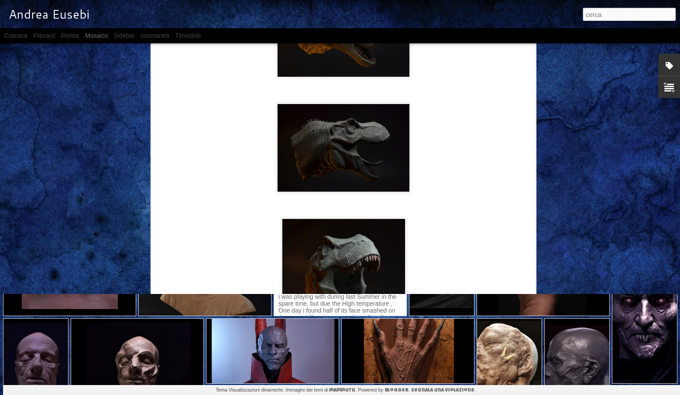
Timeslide (188, 35)
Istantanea (155, 35)
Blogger (397, 390)
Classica (15, 35)
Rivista (70, 35)
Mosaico (96, 35)
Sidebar (124, 35)
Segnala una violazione (442, 390)
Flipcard (44, 35)
